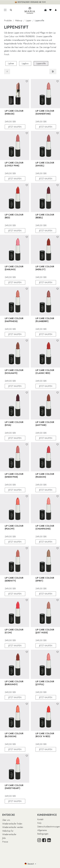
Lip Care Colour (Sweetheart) (14, 787)
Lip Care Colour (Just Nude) (45, 631)
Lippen (28, 20)
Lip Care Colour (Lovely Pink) (14, 164)
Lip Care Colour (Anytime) (45, 424)
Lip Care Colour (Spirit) (45, 579)
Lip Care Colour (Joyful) (45, 683)
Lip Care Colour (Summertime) (45, 112)
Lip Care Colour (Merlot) (45, 268)
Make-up (18, 20)
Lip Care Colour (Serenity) (14, 579)
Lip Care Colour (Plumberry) (45, 320)
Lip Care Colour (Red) (14, 216)
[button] (26, 81)
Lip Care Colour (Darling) (14, 268)
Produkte (8, 20)
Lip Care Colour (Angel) (45, 164)
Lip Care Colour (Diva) (14, 424)
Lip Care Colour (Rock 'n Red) (45, 735)
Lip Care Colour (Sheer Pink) (14, 475)
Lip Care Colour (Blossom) (14, 735)
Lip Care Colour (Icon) (14, 631)
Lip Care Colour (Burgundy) (14, 683)
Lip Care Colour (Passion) (45, 475)
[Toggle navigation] (5, 10)
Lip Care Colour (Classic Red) (45, 372)
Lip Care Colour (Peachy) (14, 527)
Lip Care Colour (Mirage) (14, 112)
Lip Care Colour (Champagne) (45, 527)
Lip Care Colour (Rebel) (45, 216)
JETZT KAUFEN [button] (14, 126)
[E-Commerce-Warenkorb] (45, 10)
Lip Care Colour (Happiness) (14, 320)
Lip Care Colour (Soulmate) (14, 372)
